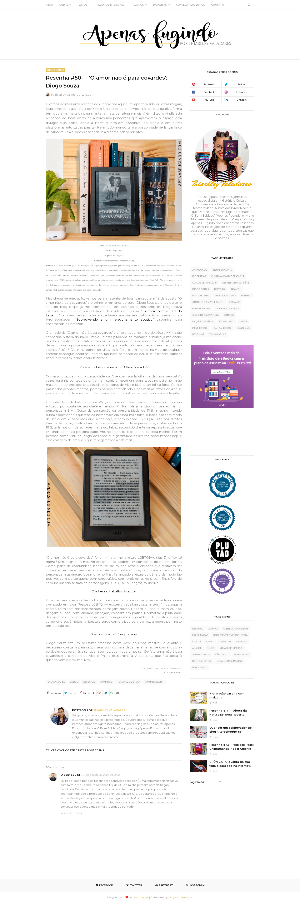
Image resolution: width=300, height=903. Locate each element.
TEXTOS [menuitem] (82, 4)
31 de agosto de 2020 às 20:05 (101, 774)
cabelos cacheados (235, 628)
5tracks (241, 641)
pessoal (197, 628)
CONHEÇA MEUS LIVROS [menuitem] (190, 4)
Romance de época (128, 682)
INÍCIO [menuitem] (49, 4)
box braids (199, 667)
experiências (200, 635)
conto (196, 641)
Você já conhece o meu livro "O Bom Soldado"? (114, 367)
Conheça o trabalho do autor (114, 591)
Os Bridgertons (225, 295)
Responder (66, 813)
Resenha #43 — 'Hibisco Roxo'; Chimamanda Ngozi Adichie (231, 747)
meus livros (200, 328)
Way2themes (141, 897)
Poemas (246, 295)
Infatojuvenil (201, 295)
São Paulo (222, 654)
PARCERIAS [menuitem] (160, 4)
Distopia (219, 289)
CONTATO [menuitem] (217, 4)
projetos (225, 641)
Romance (106, 682)
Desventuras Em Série (235, 282)
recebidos (243, 328)
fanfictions (241, 654)
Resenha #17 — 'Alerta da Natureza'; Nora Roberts (228, 712)
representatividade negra (230, 635)
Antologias (199, 270)
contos (229, 315)
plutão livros (222, 328)
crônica (213, 628)
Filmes (210, 648)
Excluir (79, 813)
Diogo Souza (56, 682)
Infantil (236, 289)
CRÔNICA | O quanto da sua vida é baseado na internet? (230, 764)
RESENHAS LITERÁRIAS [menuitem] (110, 4)
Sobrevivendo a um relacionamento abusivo (114, 319)
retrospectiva (201, 661)
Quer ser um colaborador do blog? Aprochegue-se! (230, 729)
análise (196, 648)
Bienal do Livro (222, 270)
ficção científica (203, 321)
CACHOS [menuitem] (139, 4)
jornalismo (226, 321)
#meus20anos (201, 654)
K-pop (210, 641)
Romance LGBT (154, 682)
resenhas (89, 682)
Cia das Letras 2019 (204, 282)
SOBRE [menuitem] (63, 4)
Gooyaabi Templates (180, 897)
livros (74, 682)
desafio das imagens (229, 661)
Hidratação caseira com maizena (227, 695)
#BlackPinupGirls (231, 648)
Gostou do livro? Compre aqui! (114, 634)
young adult (217, 334)
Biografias (199, 276)
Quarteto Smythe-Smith (208, 302)
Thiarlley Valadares (67, 94)
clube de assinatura (205, 315)
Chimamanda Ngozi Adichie (227, 276)
